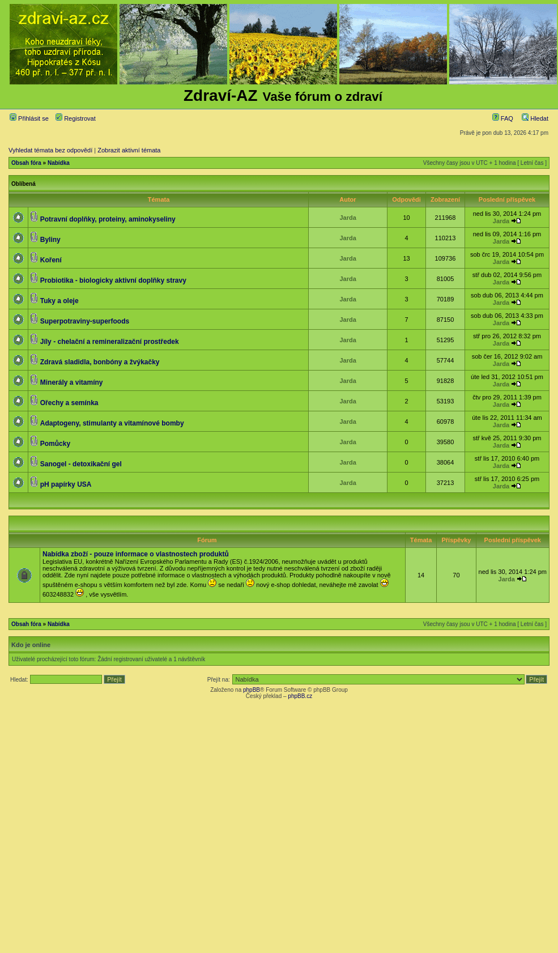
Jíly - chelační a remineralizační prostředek (109, 342)
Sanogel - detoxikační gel (81, 464)
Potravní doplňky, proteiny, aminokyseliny (108, 219)
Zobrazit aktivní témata (128, 150)
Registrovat (76, 118)
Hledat (535, 118)
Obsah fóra (26, 163)
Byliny (50, 240)
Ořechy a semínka (69, 403)
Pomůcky (55, 444)
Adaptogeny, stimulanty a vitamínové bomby (112, 423)
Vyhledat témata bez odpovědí (50, 150)
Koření (51, 260)
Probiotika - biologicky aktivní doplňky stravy (113, 280)
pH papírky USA (66, 484)
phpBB (251, 690)
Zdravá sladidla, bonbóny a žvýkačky (100, 362)
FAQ (502, 118)
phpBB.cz (300, 696)
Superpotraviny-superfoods (84, 321)
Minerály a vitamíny (71, 382)
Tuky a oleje (59, 301)
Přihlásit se (29, 118)
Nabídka (59, 163)
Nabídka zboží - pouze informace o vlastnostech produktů (135, 554)
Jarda (347, 217)
